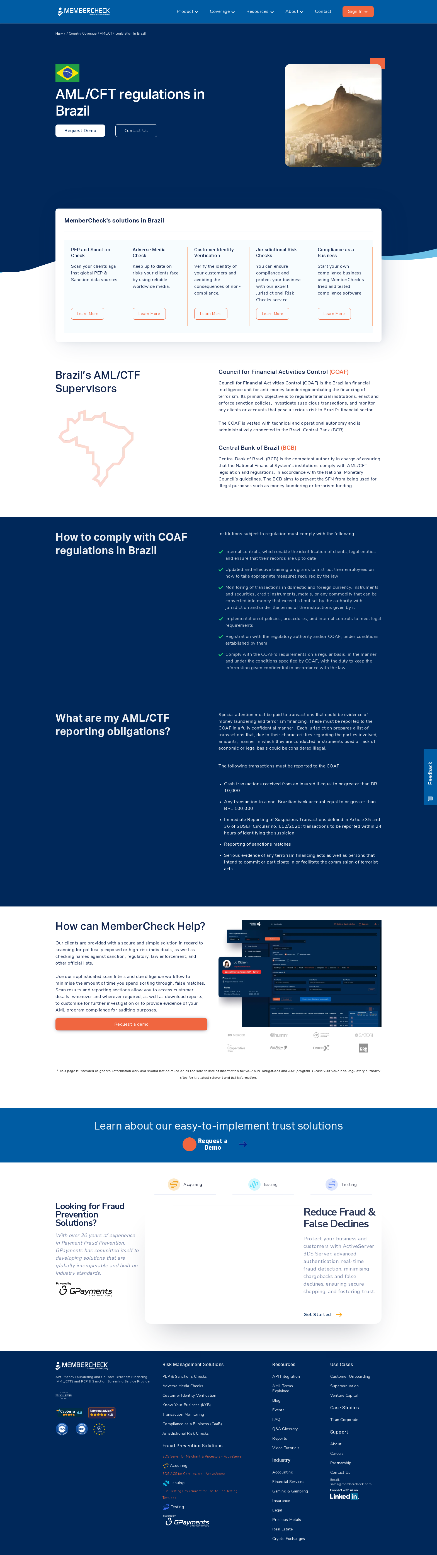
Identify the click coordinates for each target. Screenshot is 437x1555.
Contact (323, 11)
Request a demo (131, 1024)
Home (60, 34)
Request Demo (80, 131)
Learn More (87, 313)
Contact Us (136, 131)
